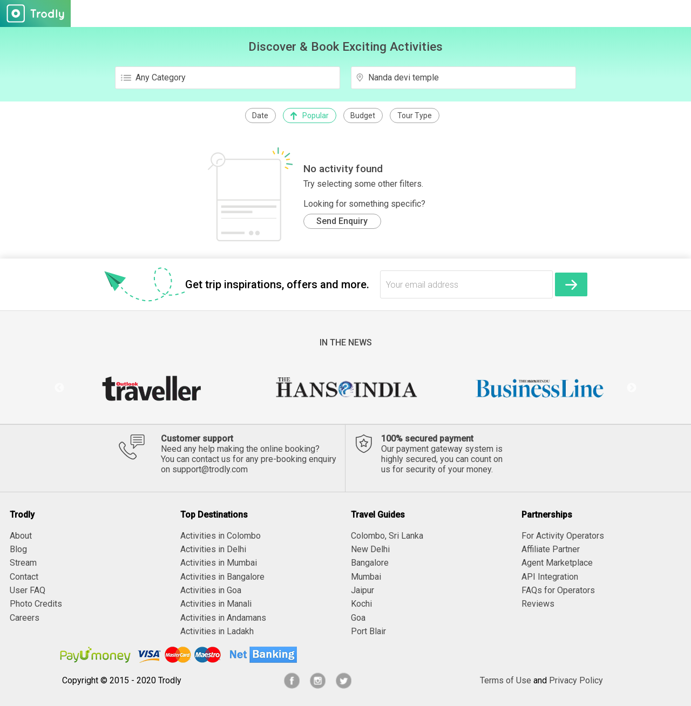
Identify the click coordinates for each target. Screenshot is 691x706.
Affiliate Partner (550, 549)
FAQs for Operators (558, 590)
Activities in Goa (210, 590)
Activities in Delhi (213, 549)
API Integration (549, 577)
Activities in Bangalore (222, 577)
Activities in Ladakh (217, 631)
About (21, 536)
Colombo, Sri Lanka (387, 536)
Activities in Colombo (220, 536)
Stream (23, 563)
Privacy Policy (576, 680)
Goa (358, 618)
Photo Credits (36, 604)
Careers (24, 618)
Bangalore (370, 563)
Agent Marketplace (557, 563)
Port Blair (368, 631)
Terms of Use (505, 680)
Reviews (537, 604)
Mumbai (366, 577)
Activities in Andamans (223, 618)
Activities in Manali (216, 604)
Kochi (361, 604)
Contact (24, 577)
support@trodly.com (210, 469)
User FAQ (27, 590)
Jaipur (362, 590)
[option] (151, 388)
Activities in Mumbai (218, 563)
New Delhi (370, 549)
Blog (18, 549)
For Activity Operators (562, 536)
